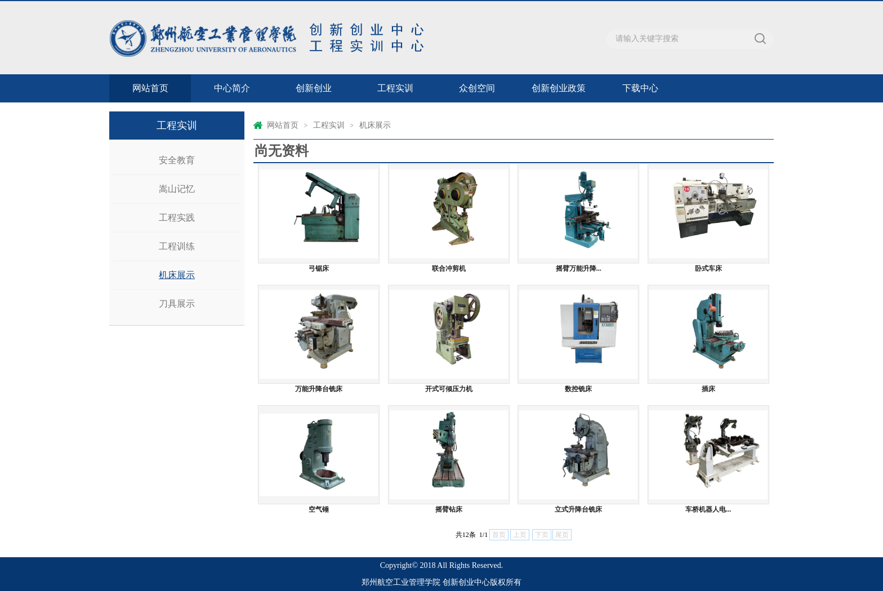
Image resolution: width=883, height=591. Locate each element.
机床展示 (177, 275)
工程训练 (177, 246)
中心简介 (232, 88)
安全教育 (177, 160)
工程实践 (177, 217)
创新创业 (314, 88)
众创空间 (477, 88)
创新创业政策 (559, 88)
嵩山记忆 (177, 189)
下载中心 (640, 88)
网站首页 (150, 88)
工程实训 (395, 88)
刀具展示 (177, 303)
